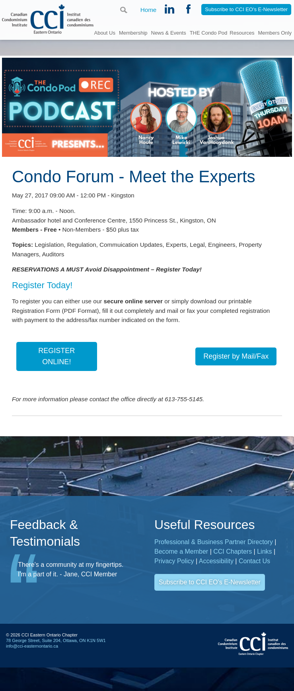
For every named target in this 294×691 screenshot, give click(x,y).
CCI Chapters (232, 565)
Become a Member (181, 565)
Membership (133, 32)
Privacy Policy (174, 574)
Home (148, 10)
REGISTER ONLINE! (56, 367)
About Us (104, 32)
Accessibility (216, 574)
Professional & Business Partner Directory (213, 555)
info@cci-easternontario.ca (32, 659)
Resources (242, 32)
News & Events (168, 32)
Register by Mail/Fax (236, 368)
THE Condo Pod (209, 32)
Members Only (275, 32)
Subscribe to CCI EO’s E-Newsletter (210, 595)
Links (264, 565)
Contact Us (254, 574)
